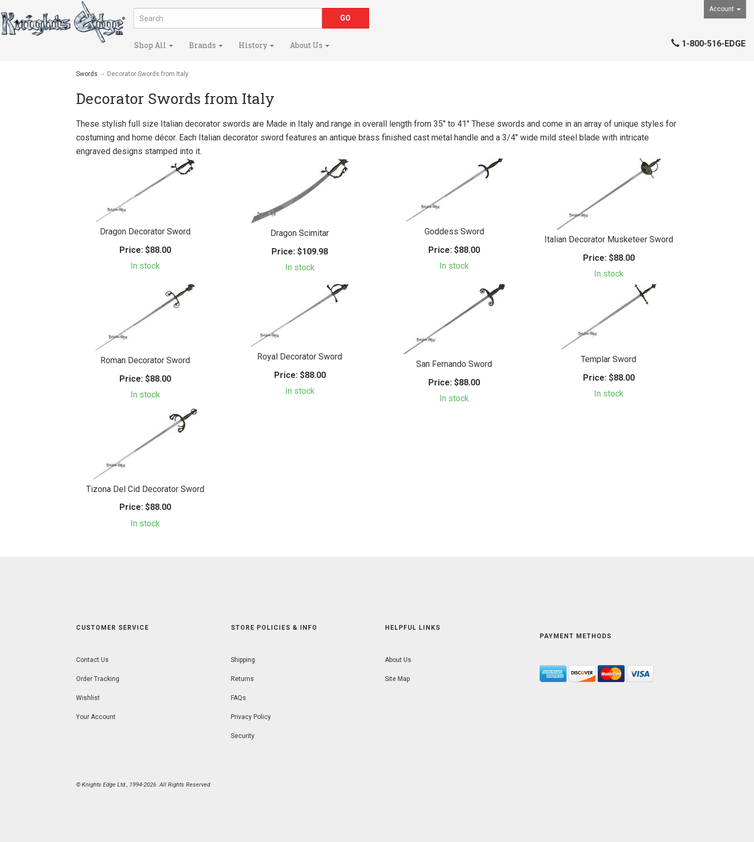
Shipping (243, 660)
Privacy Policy (251, 717)
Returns (242, 679)
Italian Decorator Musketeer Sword (608, 239)
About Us (309, 45)
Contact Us (92, 660)
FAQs (238, 698)
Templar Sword (608, 359)
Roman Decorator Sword (145, 360)
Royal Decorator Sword (299, 357)
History (256, 45)
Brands (206, 45)
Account (725, 9)
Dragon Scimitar (299, 233)
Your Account (96, 717)
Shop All (153, 45)
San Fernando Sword (454, 364)
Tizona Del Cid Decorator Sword (145, 489)
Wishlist (88, 698)
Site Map (397, 679)
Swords (87, 74)
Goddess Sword (454, 231)
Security (243, 736)
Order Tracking (97, 679)
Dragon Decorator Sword (145, 231)
